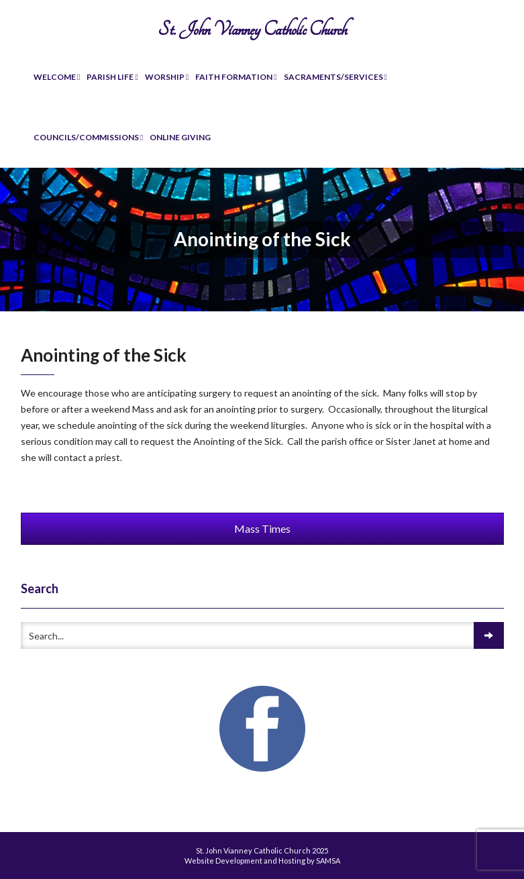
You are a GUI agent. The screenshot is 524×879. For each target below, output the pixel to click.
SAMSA (328, 860)
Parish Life (112, 77)
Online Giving (180, 137)
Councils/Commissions (88, 137)
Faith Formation (235, 77)
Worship (167, 77)
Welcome (57, 77)
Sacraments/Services (335, 77)
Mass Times (262, 528)
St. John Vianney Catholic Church (252, 29)
